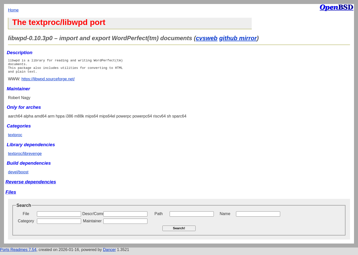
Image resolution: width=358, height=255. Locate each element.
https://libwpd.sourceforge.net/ (48, 82)
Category (26, 224)
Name (225, 217)
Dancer (109, 253)
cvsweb (207, 38)
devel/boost (18, 175)
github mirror (238, 38)
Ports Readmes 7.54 (18, 253)
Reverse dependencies (30, 184)
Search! (179, 231)
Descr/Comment (92, 217)
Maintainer (92, 224)
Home (13, 10)
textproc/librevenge (25, 156)
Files (10, 195)
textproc (15, 138)
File (26, 217)
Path (158, 217)
